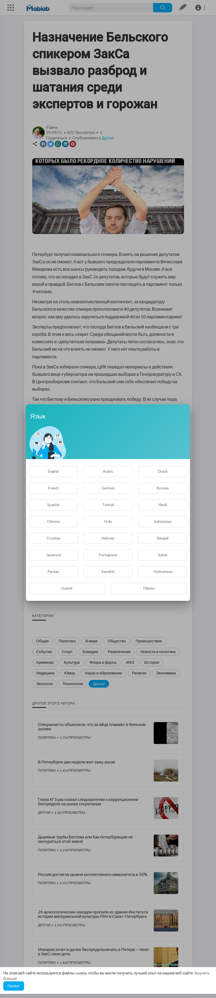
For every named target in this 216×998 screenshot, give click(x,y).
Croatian (53, 538)
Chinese (53, 521)
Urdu (108, 521)
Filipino (149, 588)
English (53, 471)
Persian (53, 571)
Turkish (108, 505)
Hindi (163, 505)
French (53, 488)
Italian (163, 555)
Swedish (108, 571)
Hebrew (108, 538)
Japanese (53, 555)
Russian (163, 488)
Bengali (162, 538)
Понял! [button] (13, 985)
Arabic (108, 471)
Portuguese (108, 555)
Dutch (163, 471)
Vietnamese (162, 571)
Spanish (53, 505)
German (108, 488)
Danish (67, 588)
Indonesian (162, 521)
